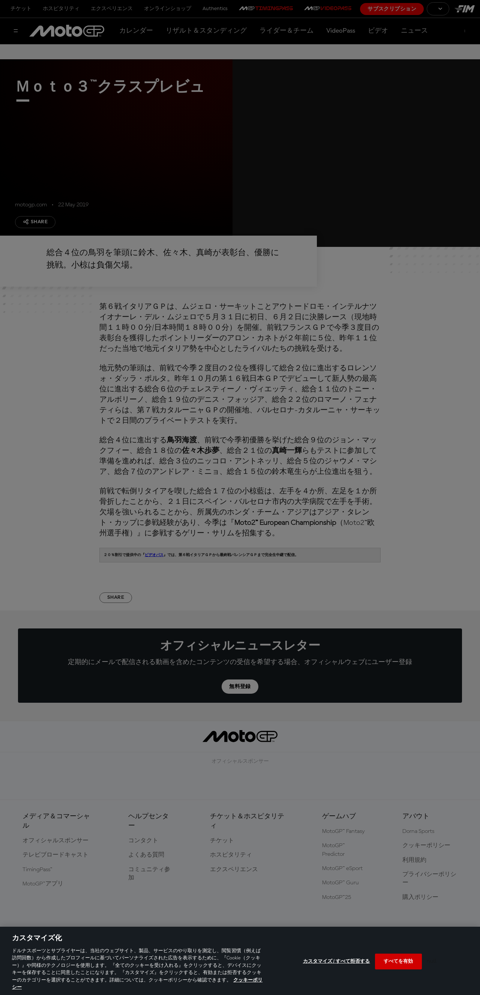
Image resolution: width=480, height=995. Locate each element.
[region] (240, 961)
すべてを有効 (398, 961)
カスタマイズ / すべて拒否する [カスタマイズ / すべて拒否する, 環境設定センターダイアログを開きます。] (336, 961)
